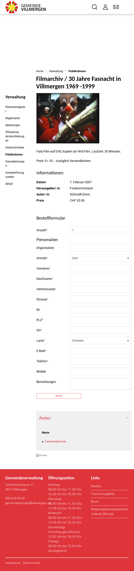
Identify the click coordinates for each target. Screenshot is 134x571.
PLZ (39, 320)
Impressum (13, 563)
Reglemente (12, 118)
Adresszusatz (45, 289)
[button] (41, 455)
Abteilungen (12, 125)
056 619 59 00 (15, 498)
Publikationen (15, 155)
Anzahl (41, 230)
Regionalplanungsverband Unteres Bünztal (109, 512)
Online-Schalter (14, 147)
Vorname (43, 268)
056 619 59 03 (100, 441)
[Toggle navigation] (126, 7)
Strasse (42, 299)
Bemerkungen (46, 382)
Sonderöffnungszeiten (14, 175)
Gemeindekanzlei (55, 441)
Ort (39, 330)
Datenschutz (31, 563)
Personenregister (15, 109)
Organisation (45, 248)
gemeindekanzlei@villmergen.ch (28, 503)
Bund (94, 501)
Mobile (41, 371)
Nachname (44, 279)
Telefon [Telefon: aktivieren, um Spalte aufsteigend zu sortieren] (96, 432)
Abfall (9, 184)
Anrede (42, 258)
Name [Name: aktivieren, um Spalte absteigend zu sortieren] (45, 432)
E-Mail (41, 351)
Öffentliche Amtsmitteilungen (14, 136)
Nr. (38, 309)
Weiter (58, 395)
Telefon (42, 361)
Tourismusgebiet (102, 494)
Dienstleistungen (14, 163)
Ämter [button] (45, 418)
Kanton (96, 486)
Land (40, 340)
